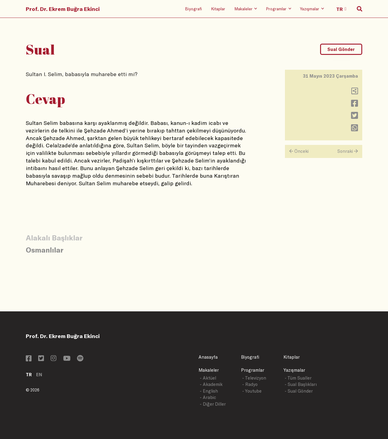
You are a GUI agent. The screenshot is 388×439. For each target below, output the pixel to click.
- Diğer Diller (213, 404)
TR (29, 374)
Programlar (252, 370)
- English (209, 391)
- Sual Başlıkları (301, 384)
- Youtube (252, 391)
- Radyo (250, 384)
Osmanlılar (44, 249)
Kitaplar (218, 8)
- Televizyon (254, 377)
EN (39, 374)
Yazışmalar (294, 370)
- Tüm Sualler (298, 377)
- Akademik (211, 384)
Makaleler (209, 370)
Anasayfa (208, 357)
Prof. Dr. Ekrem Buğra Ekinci (63, 8)
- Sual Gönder (299, 391)
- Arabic (208, 397)
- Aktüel (208, 377)
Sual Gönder (341, 49)
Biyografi (193, 8)
